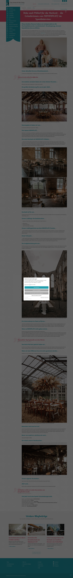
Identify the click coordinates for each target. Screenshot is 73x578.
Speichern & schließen (36, 290)
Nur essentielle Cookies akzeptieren (36, 293)
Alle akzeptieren (36, 287)
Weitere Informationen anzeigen (36, 295)
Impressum (46, 297)
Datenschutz (43, 297)
